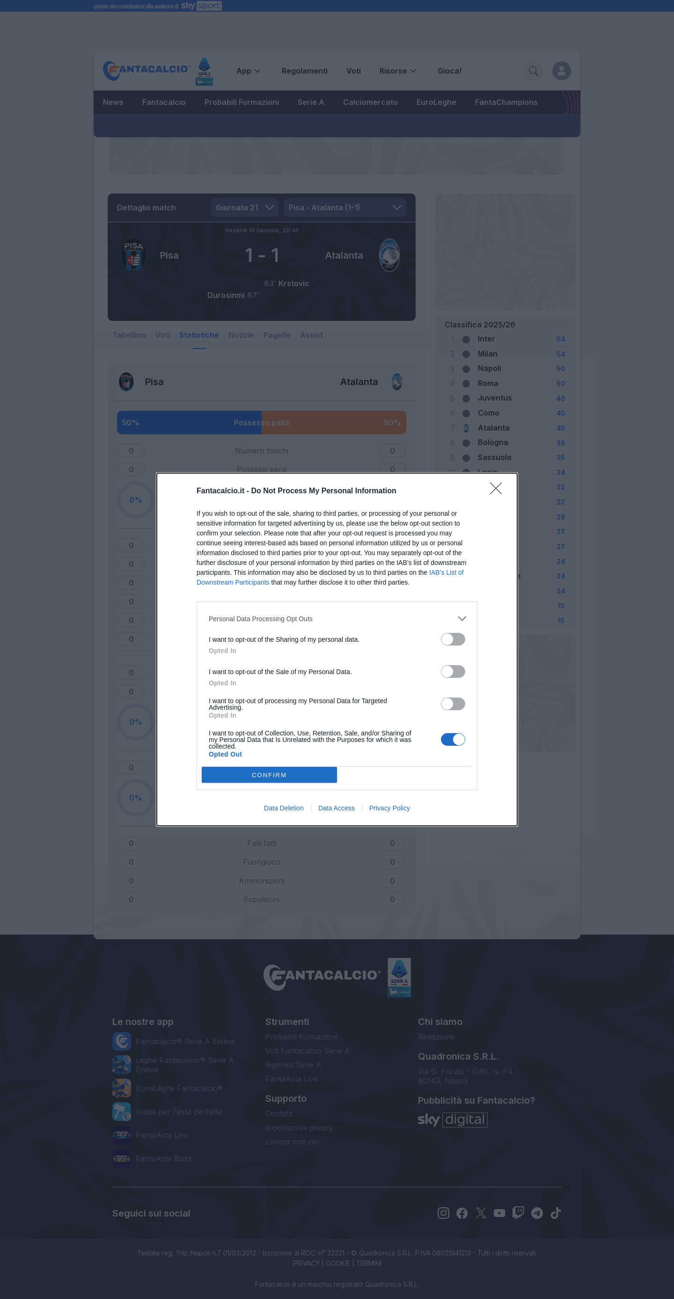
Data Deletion (284, 808)
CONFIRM (269, 775)
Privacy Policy (389, 808)
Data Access (336, 808)
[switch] (453, 639)
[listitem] (337, 619)
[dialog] (337, 649)
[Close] (499, 491)
